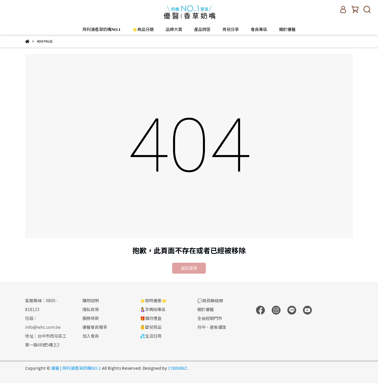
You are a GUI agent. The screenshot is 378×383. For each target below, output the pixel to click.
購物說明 (90, 300)
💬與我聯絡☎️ (210, 300)
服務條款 (90, 318)
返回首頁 (189, 268)
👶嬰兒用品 (151, 327)
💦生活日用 (151, 336)
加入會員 (90, 336)
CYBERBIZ (177, 368)
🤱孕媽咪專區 (153, 309)
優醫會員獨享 (94, 327)
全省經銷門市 (209, 318)
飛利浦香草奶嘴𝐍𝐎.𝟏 (101, 29)
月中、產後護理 (211, 327)
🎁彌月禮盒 (151, 318)
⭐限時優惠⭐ (153, 300)
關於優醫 (287, 29)
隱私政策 (90, 309)
